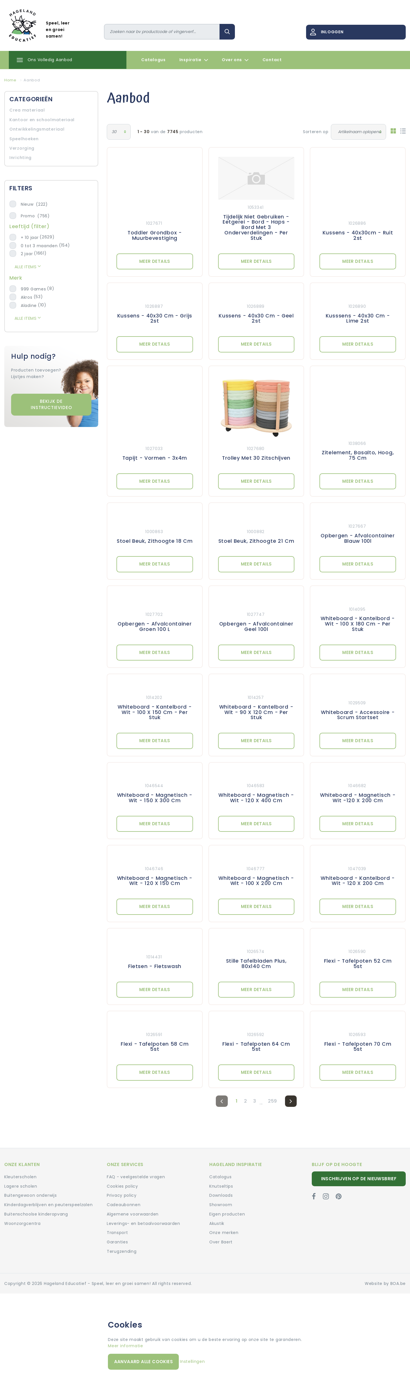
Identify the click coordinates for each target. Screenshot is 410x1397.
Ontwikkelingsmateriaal (36, 129)
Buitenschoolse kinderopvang (36, 1214)
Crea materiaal (27, 110)
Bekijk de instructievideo (51, 404)
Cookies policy (122, 1186)
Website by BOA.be (385, 1283)
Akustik (216, 1223)
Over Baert (221, 1242)
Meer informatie (125, 1346)
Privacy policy (122, 1195)
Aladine (29, 305)
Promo (35, 216)
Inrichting (20, 157)
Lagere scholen (20, 1186)
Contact (272, 60)
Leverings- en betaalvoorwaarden (143, 1223)
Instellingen (192, 1361)
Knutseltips (221, 1186)
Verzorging (21, 148)
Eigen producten (227, 1214)
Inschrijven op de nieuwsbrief (359, 1179)
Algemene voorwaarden (133, 1214)
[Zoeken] (162, 32)
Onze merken (224, 1232)
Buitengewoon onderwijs (30, 1195)
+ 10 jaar (29, 237)
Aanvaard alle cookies (143, 1362)
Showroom (220, 1205)
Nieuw (34, 204)
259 (272, 1101)
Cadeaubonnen (123, 1205)
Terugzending (121, 1251)
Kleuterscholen (20, 1177)
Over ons (235, 60)
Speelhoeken (24, 139)
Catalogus (153, 60)
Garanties (117, 1242)
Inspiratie (193, 60)
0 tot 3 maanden (39, 246)
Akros (26, 297)
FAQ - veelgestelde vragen (136, 1177)
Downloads (221, 1195)
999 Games (33, 289)
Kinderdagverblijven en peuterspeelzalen (48, 1205)
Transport (117, 1232)
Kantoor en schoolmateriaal (42, 120)
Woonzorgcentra (22, 1223)
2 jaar (27, 254)
